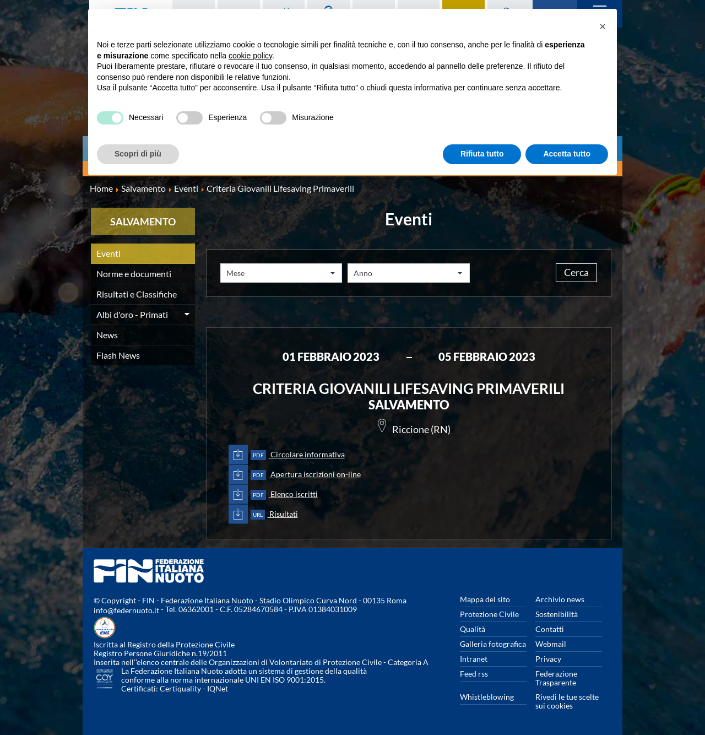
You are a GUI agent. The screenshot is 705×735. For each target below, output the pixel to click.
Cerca (571, 273)
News (107, 334)
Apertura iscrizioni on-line (306, 475)
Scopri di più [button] (138, 153)
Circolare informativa (298, 455)
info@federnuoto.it (126, 610)
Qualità (472, 629)
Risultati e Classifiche (136, 294)
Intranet (473, 658)
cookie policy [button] (250, 55)
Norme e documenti (133, 273)
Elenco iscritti (284, 495)
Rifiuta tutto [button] (482, 153)
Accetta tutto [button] (566, 153)
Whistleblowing (487, 696)
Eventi (108, 253)
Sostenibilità (556, 614)
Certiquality (180, 688)
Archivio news (559, 599)
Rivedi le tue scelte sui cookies (567, 701)
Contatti (549, 629)
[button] (602, 26)
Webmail (550, 643)
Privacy (548, 658)
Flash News (118, 355)
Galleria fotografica (493, 643)
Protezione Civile (489, 614)
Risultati (274, 514)
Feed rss (474, 673)
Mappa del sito (485, 599)
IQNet (217, 688)
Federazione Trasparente (556, 678)
